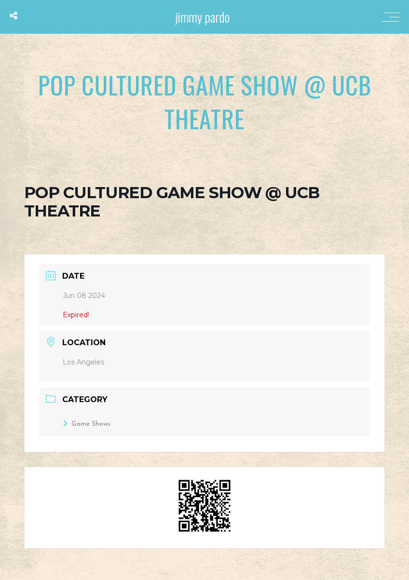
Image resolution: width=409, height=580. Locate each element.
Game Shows (86, 424)
